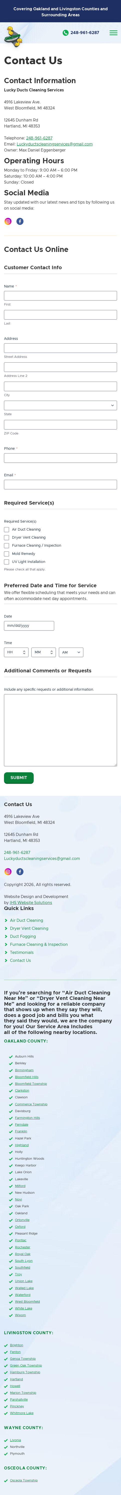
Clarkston (22, 1090)
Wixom (20, 1315)
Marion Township (23, 1393)
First (7, 304)
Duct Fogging (23, 937)
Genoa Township (23, 1359)
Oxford (20, 1227)
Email (10, 475)
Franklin (21, 1131)
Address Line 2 (15, 376)
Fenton (15, 1352)
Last (7, 323)
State (8, 414)
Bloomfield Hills (26, 1077)
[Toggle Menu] (114, 32)
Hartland (16, 1379)
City (7, 395)
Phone (11, 449)
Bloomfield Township (31, 1084)
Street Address (15, 357)
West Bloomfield (27, 1301)
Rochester (22, 1247)
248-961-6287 (39, 138)
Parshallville (19, 1399)
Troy (18, 1274)
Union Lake (23, 1281)
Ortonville (22, 1220)
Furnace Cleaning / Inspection (36, 545)
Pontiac (20, 1240)
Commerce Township (31, 1104)
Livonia (15, 1440)
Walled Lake (24, 1288)
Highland (22, 1145)
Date (8, 616)
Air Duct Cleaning (26, 529)
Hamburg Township (25, 1372)
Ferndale (21, 1124)
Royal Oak (22, 1254)
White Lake (23, 1308)
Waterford (22, 1295)
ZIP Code (11, 433)
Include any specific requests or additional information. (49, 689)
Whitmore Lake (21, 1413)
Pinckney (17, 1406)
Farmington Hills (27, 1118)
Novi (18, 1199)
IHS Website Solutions (31, 903)
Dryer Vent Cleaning (29, 537)
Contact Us (20, 961)
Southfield (22, 1267)
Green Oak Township (26, 1365)
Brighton (16, 1345)
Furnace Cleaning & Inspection (39, 945)
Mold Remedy (23, 554)
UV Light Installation (28, 562)
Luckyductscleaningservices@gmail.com (55, 144)
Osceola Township (24, 1480)
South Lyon (24, 1261)
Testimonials (22, 953)
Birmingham (24, 1070)
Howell (15, 1386)
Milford (20, 1186)
